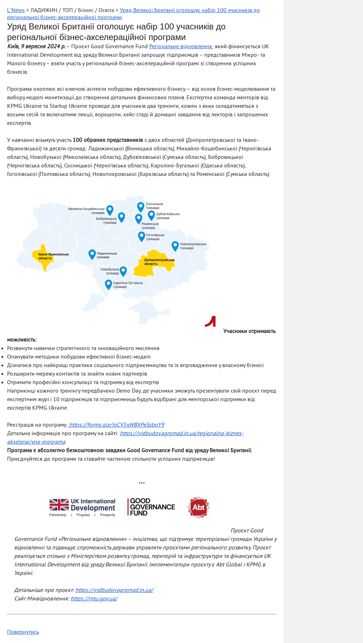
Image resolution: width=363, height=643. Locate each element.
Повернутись (23, 632)
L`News (16, 10)
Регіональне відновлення (180, 46)
